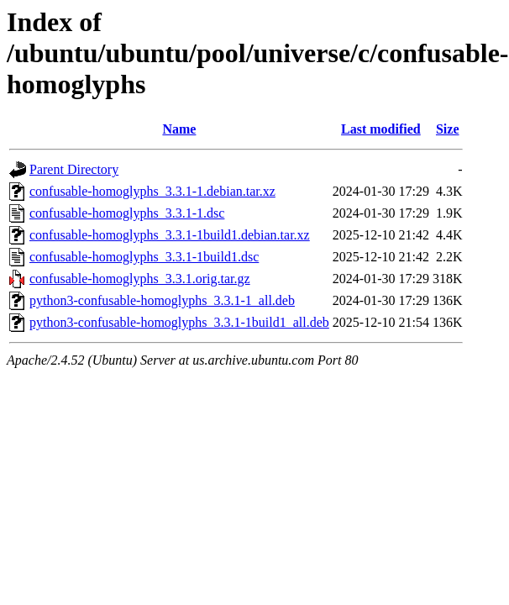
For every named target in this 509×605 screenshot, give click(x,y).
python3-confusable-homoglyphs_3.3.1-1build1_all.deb (179, 322)
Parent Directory (73, 169)
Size (447, 129)
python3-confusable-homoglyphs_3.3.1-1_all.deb (162, 300)
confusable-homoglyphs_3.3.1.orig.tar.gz (139, 278)
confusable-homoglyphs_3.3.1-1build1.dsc (144, 257)
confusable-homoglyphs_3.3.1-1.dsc (126, 213)
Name (179, 129)
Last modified (381, 129)
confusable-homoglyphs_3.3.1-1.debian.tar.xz (152, 191)
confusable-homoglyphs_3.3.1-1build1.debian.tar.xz (169, 235)
